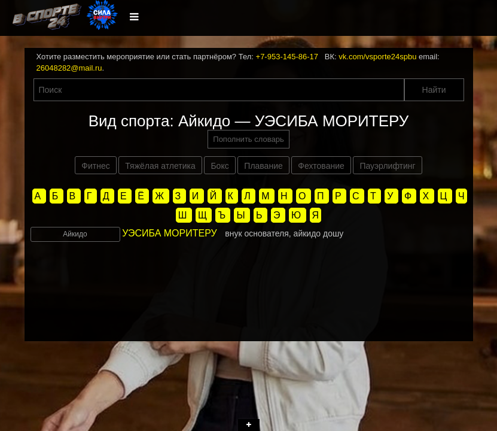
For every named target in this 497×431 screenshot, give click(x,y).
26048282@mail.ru (69, 67)
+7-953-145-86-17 (287, 56)
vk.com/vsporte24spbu (377, 56)
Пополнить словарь (248, 139)
